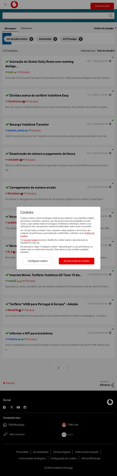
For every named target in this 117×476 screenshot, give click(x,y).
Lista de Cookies (30, 240)
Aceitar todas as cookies (76, 260)
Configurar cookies (38, 260)
